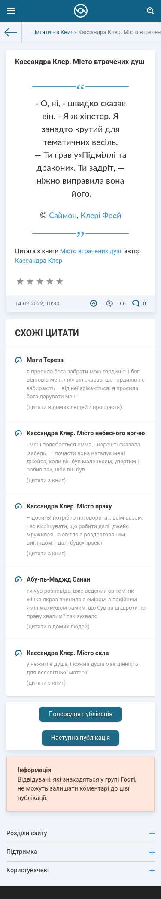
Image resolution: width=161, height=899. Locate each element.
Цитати (41, 32)
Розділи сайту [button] (80, 833)
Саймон (62, 215)
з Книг (64, 32)
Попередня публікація (80, 714)
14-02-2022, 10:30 (37, 303)
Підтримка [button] (80, 852)
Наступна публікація (80, 738)
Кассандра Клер (38, 261)
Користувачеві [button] (80, 870)
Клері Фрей (100, 215)
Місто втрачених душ (91, 251)
